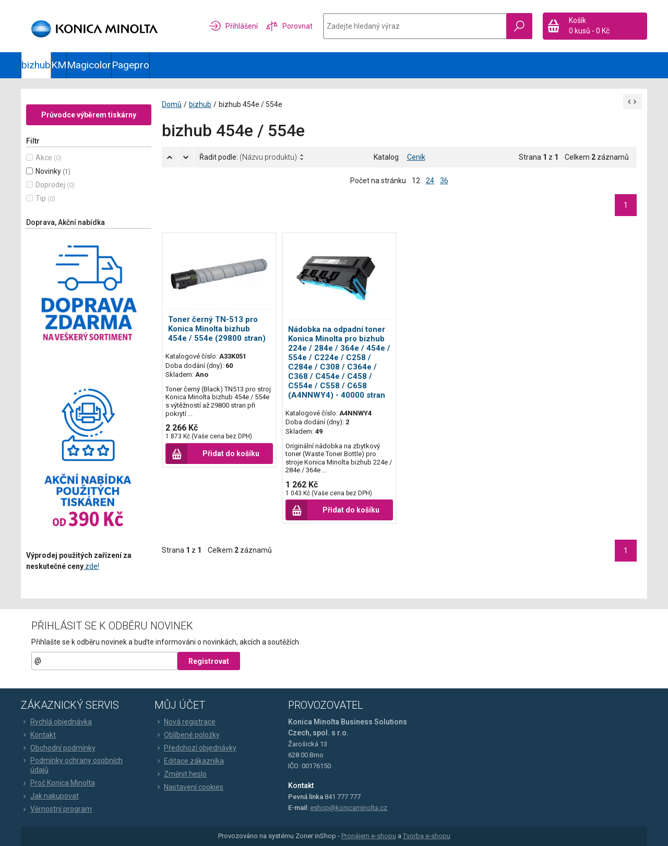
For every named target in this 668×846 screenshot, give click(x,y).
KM (58, 65)
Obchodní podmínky (58, 748)
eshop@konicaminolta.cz (348, 808)
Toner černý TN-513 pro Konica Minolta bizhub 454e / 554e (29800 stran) (217, 329)
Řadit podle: (248, 157)
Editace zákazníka (189, 761)
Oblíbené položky (187, 735)
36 (444, 180)
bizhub (36, 65)
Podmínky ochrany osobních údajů (72, 765)
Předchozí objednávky (195, 748)
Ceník (416, 157)
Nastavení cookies (188, 787)
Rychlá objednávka (56, 722)
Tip (40, 198)
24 (430, 180)
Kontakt (38, 735)
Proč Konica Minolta (58, 783)
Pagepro (130, 65)
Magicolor (89, 65)
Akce (43, 157)
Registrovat (208, 661)
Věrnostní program (56, 809)
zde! (91, 566)
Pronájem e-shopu (368, 836)
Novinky (48, 171)
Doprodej (50, 185)
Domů (172, 104)
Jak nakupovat (50, 796)
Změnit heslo (180, 774)
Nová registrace (185, 722)
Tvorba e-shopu (426, 836)
